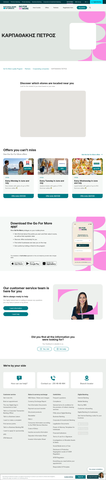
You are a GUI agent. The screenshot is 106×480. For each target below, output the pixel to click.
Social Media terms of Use (61, 446)
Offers (47, 7)
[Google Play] (33, 262)
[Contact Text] (53, 380)
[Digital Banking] (96, 2)
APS (4, 434)
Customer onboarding (85, 408)
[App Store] (18, 262)
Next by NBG (82, 405)
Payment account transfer (37, 408)
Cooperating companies (41, 69)
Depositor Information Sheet (37, 435)
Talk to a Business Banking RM (13, 427)
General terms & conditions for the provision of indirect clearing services (63, 407)
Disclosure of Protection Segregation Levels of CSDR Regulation (62, 452)
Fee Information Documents (37, 405)
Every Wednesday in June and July (86, 182)
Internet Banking (83, 398)
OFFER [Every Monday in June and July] (7, 177)
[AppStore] (84, 424)
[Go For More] (23, 8)
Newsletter (31, 415)
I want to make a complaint (12, 420)
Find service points (9, 423)
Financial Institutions (59, 433)
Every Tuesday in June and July (52, 182)
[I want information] (15, 308)
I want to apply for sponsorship (13, 431)
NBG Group (78, 2)
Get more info (7, 398)
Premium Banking (15, 2)
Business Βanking (59, 416)
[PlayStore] (84, 428)
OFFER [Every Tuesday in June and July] (42, 177)
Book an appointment (10, 401)
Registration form (68, 7)
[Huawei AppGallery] (50, 262)
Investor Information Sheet (37, 439)
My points (82, 7)
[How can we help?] (19, 380)
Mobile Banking (83, 401)
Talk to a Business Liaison (11, 416)
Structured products (35, 412)
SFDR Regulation (58, 457)
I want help (15, 314)
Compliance (57, 401)
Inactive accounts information (38, 432)
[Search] (90, 8)
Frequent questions (59, 398)
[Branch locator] (87, 380)
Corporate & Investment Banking (52, 2)
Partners (55, 7)
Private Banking (26, 2)
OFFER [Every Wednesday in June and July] (76, 177)
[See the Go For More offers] (92, 154)
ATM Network (7, 438)
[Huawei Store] (84, 433)
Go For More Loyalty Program (13, 69)
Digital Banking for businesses (88, 412)
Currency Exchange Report (37, 401)
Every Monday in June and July (17, 182)
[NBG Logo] (9, 7)
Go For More (70, 2)
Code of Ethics (33, 428)
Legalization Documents (61, 423)
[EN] (86, 2)
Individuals (6, 2)
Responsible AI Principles (61, 467)
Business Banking (36, 2)
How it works (36, 7)
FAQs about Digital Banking (62, 413)
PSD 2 (30, 419)
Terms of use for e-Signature (62, 436)
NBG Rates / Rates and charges (38, 398)
